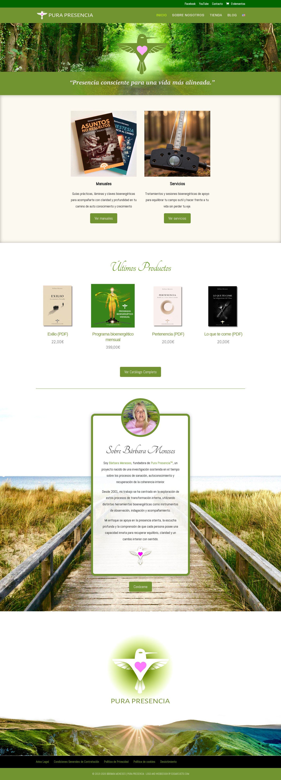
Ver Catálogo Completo (140, 371)
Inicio (161, 15)
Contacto (217, 4)
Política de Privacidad (116, 762)
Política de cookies (144, 762)
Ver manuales (104, 218)
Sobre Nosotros (188, 15)
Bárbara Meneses (120, 463)
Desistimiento (168, 762)
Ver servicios (177, 218)
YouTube (204, 4)
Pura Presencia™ (162, 463)
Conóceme (140, 586)
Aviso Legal (42, 762)
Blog (232, 15)
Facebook (190, 4)
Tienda (216, 15)
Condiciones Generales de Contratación (76, 762)
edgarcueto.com (180, 774)
